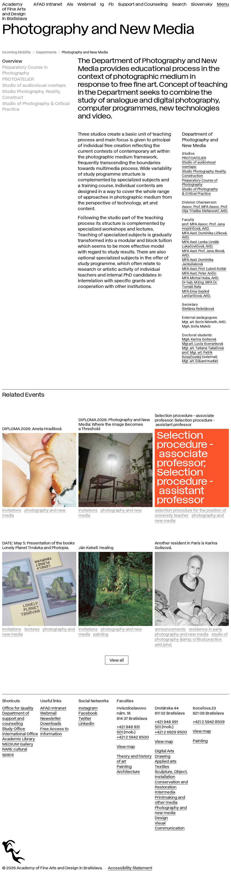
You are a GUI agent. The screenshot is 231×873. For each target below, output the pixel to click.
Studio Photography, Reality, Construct (31, 94)
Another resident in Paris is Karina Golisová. (186, 546)
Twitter (84, 718)
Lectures (32, 629)
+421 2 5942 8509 (209, 722)
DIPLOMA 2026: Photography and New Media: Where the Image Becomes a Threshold (114, 424)
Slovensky (202, 4)
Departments (46, 52)
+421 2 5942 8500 (133, 737)
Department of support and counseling (15, 719)
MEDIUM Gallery (17, 744)
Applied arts (165, 761)
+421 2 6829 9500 (171, 732)
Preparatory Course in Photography (25, 70)
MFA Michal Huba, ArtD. (200, 278)
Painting (100, 634)
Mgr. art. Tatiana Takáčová (203, 348)
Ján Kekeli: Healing (95, 548)
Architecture (128, 772)
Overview (12, 61)
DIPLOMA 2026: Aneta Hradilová (32, 429)
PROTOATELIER (18, 79)
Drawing (162, 756)
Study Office (13, 729)
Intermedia (165, 792)
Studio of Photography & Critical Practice (36, 106)
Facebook (87, 713)
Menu (223, 4)
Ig (102, 4)
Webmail (87, 4)
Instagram (88, 708)
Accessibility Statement (130, 868)
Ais (70, 4)
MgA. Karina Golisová (199, 339)
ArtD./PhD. (163, 645)
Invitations (11, 510)
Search (179, 4)
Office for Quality (17, 708)
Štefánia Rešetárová (198, 309)
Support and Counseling (143, 4)
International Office (20, 734)
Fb (111, 4)
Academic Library (18, 739)
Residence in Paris (205, 629)
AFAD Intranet (47, 4)
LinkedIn (86, 724)
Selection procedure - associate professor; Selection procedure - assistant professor (185, 420)
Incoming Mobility (16, 52)
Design (161, 818)
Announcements (170, 629)
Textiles (162, 767)
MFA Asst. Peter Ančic (199, 273)
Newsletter (50, 718)
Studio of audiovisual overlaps (34, 85)
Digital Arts (164, 751)
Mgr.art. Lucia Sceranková (202, 344)
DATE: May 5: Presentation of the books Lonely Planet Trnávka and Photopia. (38, 546)
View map (126, 747)
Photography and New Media (85, 52)
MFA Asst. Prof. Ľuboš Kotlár (204, 269)
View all (117, 660)
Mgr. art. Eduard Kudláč (200, 361)
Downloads (50, 724)
